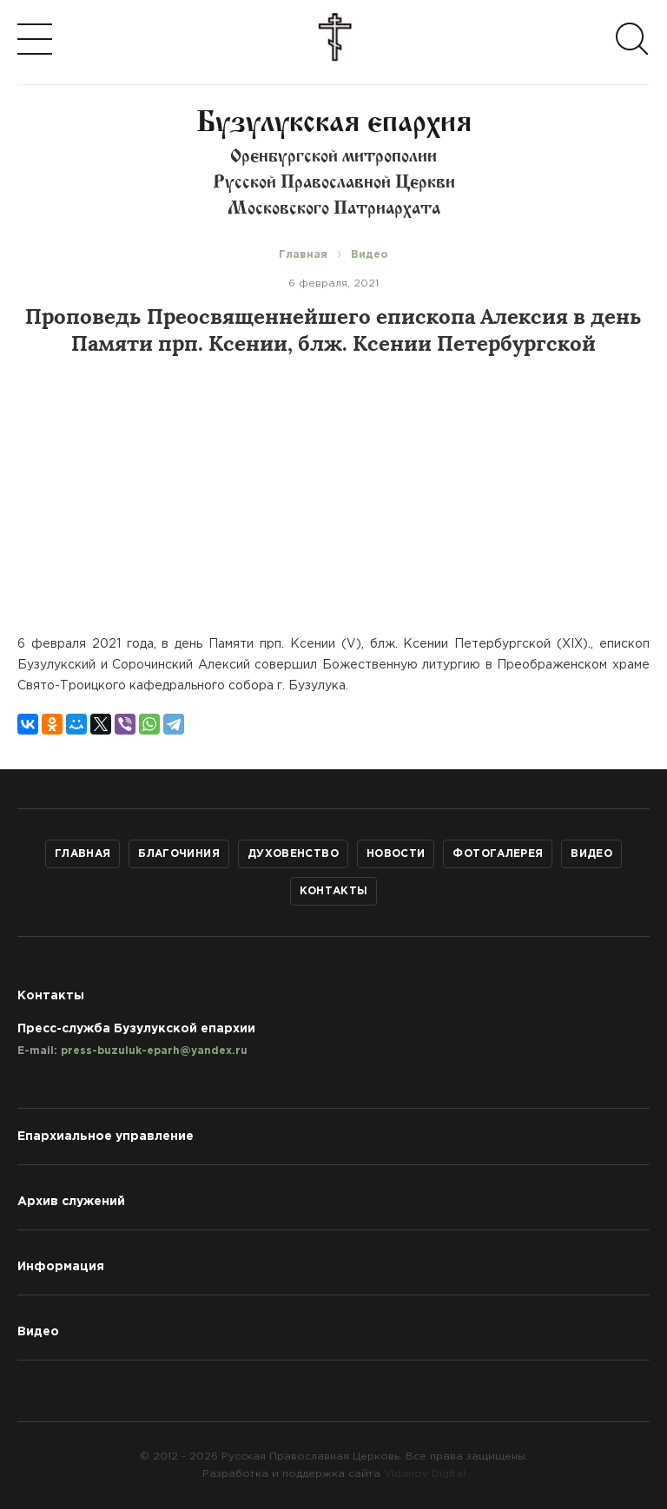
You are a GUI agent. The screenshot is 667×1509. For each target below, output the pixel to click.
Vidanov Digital (425, 1474)
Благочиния (179, 854)
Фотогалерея (497, 854)
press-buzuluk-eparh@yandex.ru (154, 1051)
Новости (396, 854)
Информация (60, 1267)
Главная (83, 854)
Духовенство (293, 854)
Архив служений (71, 1201)
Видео (591, 854)
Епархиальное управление (105, 1136)
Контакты (334, 891)
